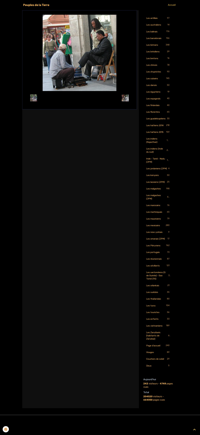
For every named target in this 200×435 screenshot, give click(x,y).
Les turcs (158, 316)
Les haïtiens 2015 (158, 137)
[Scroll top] (194, 429)
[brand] (36, 5)
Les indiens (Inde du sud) (158, 156)
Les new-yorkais (158, 242)
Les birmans (158, 45)
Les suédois (158, 303)
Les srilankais (158, 296)
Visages (158, 364)
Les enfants (158, 330)
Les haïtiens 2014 (158, 130)
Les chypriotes (158, 72)
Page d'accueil (158, 357)
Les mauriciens (158, 228)
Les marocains (158, 215)
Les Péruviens (158, 255)
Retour (79, 98)
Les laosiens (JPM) (158, 191)
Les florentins (158, 113)
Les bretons (158, 59)
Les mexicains (158, 235)
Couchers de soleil (158, 371)
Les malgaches (158, 198)
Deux (158, 377)
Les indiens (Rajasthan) (158, 145)
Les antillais (158, 18)
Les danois (158, 86)
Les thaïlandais (158, 310)
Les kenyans (158, 184)
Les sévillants (158, 276)
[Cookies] (6, 429)
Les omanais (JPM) (158, 249)
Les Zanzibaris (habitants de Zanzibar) (158, 347)
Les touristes (158, 323)
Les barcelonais (158, 38)
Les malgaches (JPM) (158, 206)
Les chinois (158, 65)
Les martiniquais (158, 221)
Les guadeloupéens (158, 122)
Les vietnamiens (158, 337)
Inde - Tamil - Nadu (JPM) (158, 166)
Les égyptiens (158, 93)
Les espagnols (158, 99)
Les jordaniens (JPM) (158, 176)
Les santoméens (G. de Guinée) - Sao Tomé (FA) (158, 286)
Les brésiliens (158, 52)
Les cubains (158, 79)
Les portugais (158, 262)
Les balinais (158, 31)
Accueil (172, 5)
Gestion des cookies (100, 431)
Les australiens (158, 25)
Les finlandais (158, 106)
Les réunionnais (158, 269)
